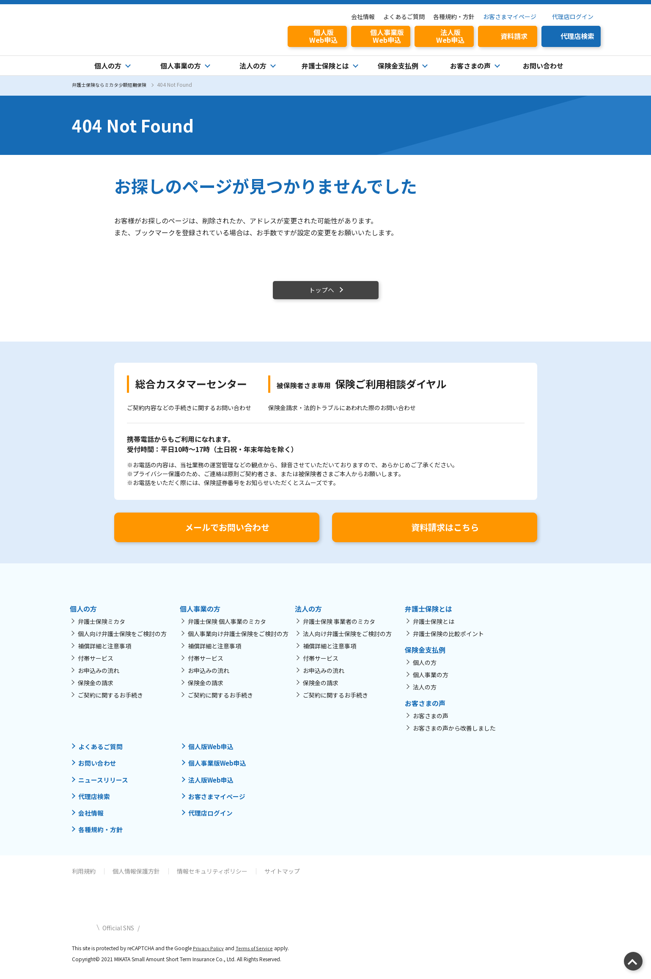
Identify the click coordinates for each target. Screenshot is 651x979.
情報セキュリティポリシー (212, 876)
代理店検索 (95, 802)
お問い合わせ (543, 66)
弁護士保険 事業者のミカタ (339, 627)
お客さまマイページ (509, 16)
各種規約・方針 (454, 16)
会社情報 (363, 16)
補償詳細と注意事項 (104, 652)
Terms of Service (256, 953)
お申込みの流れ (98, 676)
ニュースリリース (105, 785)
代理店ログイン (572, 16)
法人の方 (425, 693)
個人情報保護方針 (136, 876)
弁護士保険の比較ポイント (448, 639)
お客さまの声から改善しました (454, 734)
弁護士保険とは (433, 627)
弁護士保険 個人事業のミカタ (227, 627)
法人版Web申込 (212, 785)
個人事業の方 (430, 680)
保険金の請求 (95, 688)
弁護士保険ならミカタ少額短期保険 (112, 84)
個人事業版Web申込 (219, 769)
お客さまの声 (430, 721)
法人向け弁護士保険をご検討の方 (347, 639)
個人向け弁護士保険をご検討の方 (122, 639)
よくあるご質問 (404, 16)
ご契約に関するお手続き (110, 701)
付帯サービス (95, 664)
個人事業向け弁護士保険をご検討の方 (238, 639)
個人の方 (425, 668)
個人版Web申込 (212, 752)
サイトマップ (282, 876)
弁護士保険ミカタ (101, 627)
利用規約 (84, 876)
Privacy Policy (209, 953)
